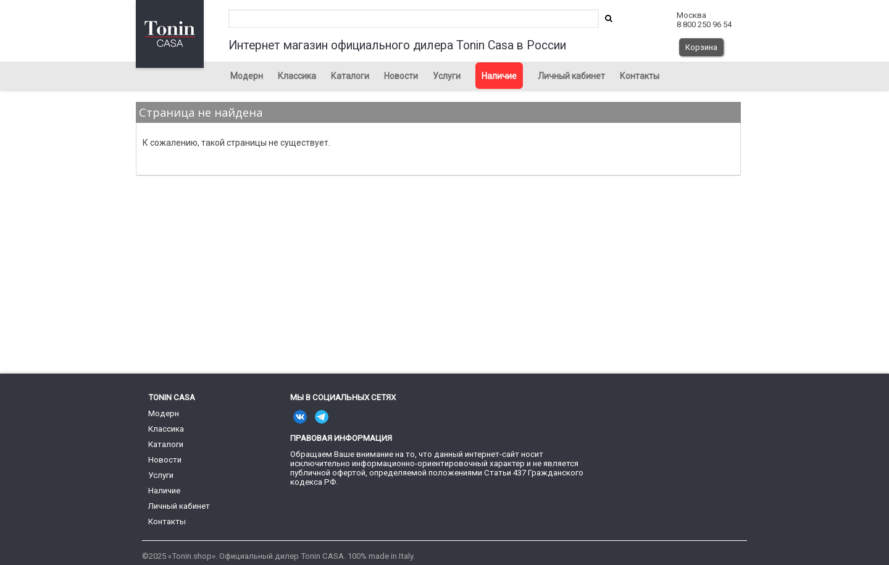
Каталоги (350, 76)
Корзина (701, 47)
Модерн (246, 76)
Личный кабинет (571, 76)
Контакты (639, 76)
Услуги (447, 76)
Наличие (499, 76)
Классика (297, 76)
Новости (401, 76)
